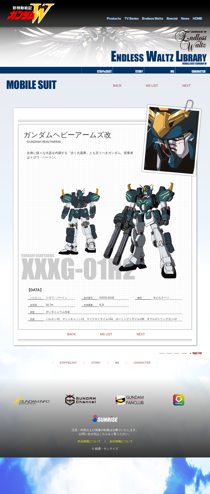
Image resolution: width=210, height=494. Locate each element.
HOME (197, 13)
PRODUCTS (114, 13)
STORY (96, 362)
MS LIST (152, 85)
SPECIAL (172, 13)
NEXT (186, 85)
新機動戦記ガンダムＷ (31, 13)
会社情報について (121, 441)
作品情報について (89, 441)
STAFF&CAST (68, 362)
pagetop (105, 353)
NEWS (185, 13)
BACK (117, 85)
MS (117, 362)
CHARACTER (142, 362)
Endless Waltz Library (152, 13)
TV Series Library (131, 13)
